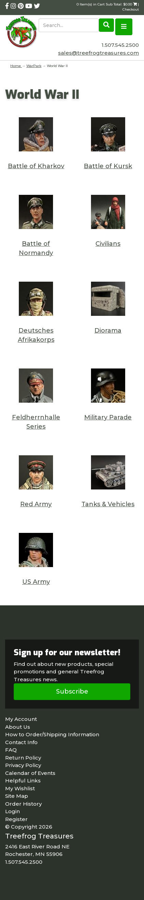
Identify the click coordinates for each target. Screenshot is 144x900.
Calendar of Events (30, 773)
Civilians (107, 243)
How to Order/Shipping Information (52, 734)
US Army (36, 582)
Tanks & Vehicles (107, 504)
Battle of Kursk (108, 166)
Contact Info (21, 742)
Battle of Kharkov (36, 166)
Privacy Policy (23, 765)
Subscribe (72, 691)
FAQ (11, 750)
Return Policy (23, 757)
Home (16, 66)
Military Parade (108, 417)
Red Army (36, 504)
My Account (21, 719)
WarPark (33, 66)
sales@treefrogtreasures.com (98, 53)
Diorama (107, 330)
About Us (17, 727)
